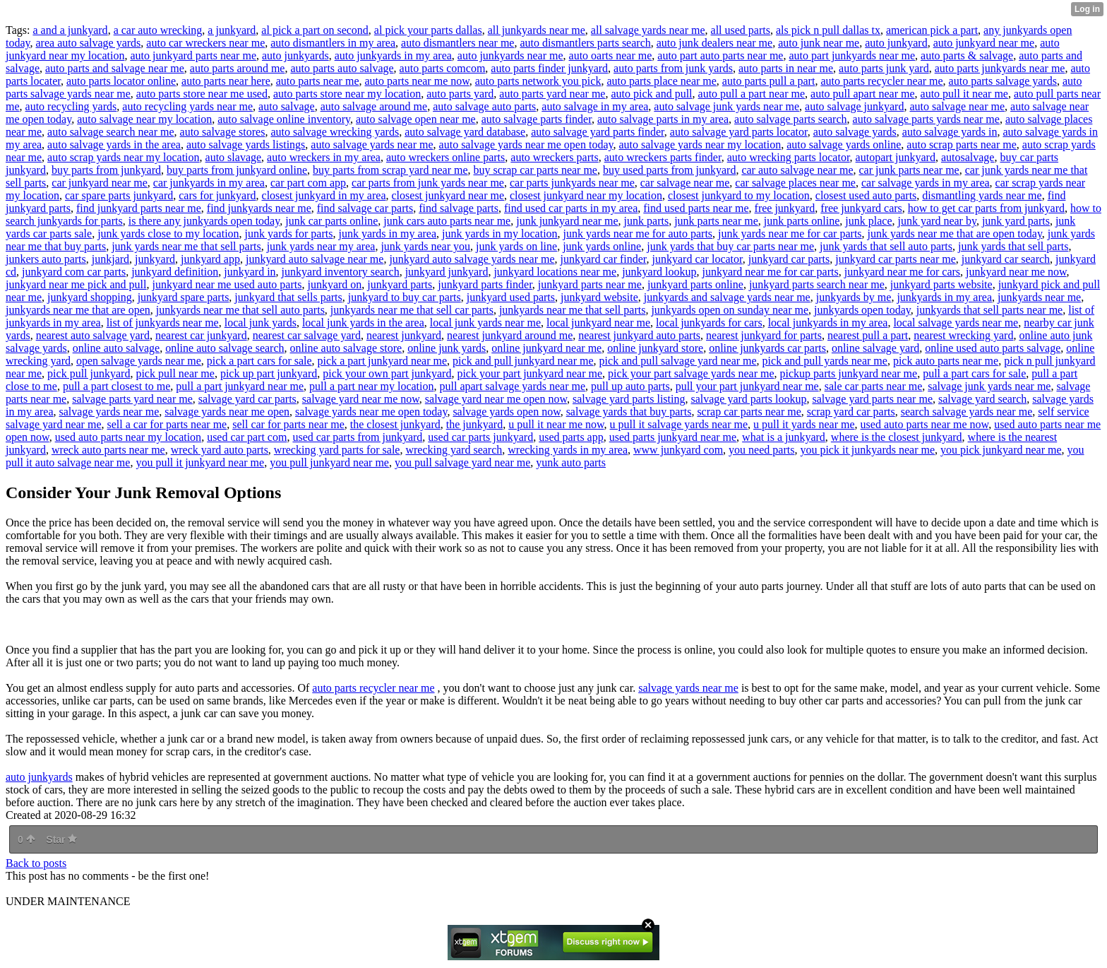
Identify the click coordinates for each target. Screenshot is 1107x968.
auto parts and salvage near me (114, 68)
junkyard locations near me (554, 272)
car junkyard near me (99, 183)
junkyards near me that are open (78, 310)
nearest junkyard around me (510, 335)
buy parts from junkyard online (237, 170)
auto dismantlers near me (457, 43)
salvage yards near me (109, 412)
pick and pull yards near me (824, 361)
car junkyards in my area (209, 183)
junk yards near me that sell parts (186, 246)
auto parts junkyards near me (1000, 68)
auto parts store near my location (347, 94)
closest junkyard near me (448, 195)
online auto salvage (116, 348)
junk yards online (602, 246)
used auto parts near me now (925, 424)
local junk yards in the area (363, 323)
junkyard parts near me (590, 284)
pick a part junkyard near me (382, 361)
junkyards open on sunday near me (729, 310)
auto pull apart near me (862, 94)
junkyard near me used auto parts (227, 284)
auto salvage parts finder (536, 119)
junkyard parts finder (485, 284)
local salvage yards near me (955, 323)
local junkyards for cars (709, 323)
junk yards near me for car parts (789, 234)
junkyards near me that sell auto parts (240, 310)
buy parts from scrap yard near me (390, 170)
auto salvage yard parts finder (597, 132)
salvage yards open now (506, 412)
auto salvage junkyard (854, 106)
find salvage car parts (365, 208)
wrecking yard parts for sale (337, 450)
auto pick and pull (651, 94)
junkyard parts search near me (817, 284)
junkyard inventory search (341, 272)
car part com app (308, 183)
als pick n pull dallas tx (828, 30)
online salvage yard (875, 348)
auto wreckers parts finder (663, 157)
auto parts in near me (785, 68)
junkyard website (599, 297)
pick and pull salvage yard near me (678, 361)
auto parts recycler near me (881, 81)
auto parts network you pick (538, 81)
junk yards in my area (387, 234)
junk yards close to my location (168, 234)
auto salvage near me (957, 106)
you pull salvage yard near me (462, 462)
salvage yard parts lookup (748, 399)
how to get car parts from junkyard (986, 208)
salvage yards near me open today (371, 412)
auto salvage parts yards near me (926, 119)
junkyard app (210, 259)
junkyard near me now (1016, 272)
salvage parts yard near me (132, 399)
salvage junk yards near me (989, 386)
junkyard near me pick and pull (76, 284)
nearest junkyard (403, 335)
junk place (868, 221)
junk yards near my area (321, 246)
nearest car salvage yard (307, 335)
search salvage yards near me (967, 412)
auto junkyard (896, 43)
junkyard (155, 259)
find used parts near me (695, 208)
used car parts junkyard (480, 437)
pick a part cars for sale (259, 361)
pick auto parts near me (945, 361)
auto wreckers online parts (445, 157)
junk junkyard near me (567, 221)
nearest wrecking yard (963, 335)
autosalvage (968, 157)
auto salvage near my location (144, 119)
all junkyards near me (536, 30)
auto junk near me (818, 43)
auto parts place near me (661, 81)
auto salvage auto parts (484, 106)
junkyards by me (854, 297)
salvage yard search (982, 399)
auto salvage (286, 106)
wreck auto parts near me (108, 450)
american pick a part (932, 30)
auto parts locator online (121, 81)
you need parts (761, 450)
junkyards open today (862, 310)
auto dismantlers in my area (332, 43)
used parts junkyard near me (672, 437)
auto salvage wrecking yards (334, 132)
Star (61, 839)
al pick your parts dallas (428, 30)
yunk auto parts (571, 462)
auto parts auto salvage (341, 68)
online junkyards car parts (767, 348)
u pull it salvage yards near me (679, 424)
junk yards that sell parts (1013, 246)
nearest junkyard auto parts (639, 335)
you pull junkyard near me (329, 462)
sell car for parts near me (288, 424)
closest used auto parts (866, 195)
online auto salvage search (224, 348)
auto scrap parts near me (961, 144)
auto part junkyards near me (852, 55)
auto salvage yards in (950, 132)
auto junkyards (295, 55)
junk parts (646, 221)
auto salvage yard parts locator (739, 132)
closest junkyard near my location (586, 195)
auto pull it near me (964, 94)
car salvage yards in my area (925, 183)
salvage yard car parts (247, 399)
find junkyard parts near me (138, 208)
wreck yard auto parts (219, 450)
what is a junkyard (783, 437)
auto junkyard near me (984, 43)
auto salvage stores (222, 132)
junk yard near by (937, 221)
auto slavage (233, 157)
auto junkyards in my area (393, 55)
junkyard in (249, 272)
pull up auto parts (630, 386)
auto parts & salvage (967, 55)
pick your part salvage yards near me (691, 373)
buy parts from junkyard (106, 170)
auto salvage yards (855, 132)
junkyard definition (174, 272)
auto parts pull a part (768, 81)
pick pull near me (175, 373)
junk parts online (802, 221)
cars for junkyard (217, 195)
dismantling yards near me (981, 195)
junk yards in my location (500, 234)
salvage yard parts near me (872, 399)
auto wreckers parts (554, 157)
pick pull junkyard (88, 373)
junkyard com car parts (74, 272)
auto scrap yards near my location (123, 157)
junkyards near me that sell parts (572, 310)
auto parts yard (459, 94)
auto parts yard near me (552, 94)
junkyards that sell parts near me (989, 310)
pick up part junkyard (268, 373)
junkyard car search (1006, 259)
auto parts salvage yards (1003, 81)
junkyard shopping (89, 297)
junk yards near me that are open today (955, 234)
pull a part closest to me (116, 386)
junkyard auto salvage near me (314, 259)
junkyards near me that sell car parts (411, 310)
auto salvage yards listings (245, 144)
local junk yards (261, 323)
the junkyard (474, 424)
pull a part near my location (371, 386)
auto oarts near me (610, 55)
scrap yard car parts (851, 412)
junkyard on (334, 284)
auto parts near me (317, 81)
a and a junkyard (69, 30)
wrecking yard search (453, 450)
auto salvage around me (374, 106)
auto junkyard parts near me (193, 55)
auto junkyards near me (510, 55)
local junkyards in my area (828, 323)
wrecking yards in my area (568, 450)
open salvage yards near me (138, 361)
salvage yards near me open (226, 412)
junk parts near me (716, 221)
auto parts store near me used (202, 94)
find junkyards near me (259, 208)
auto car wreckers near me (205, 43)
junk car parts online (331, 221)
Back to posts (36, 863)
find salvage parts (458, 208)
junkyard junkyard (447, 272)
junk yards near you (425, 246)
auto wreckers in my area (324, 157)
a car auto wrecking (158, 30)
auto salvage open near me (416, 119)
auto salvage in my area (594, 106)
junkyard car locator (697, 259)
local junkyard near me (598, 323)
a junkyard (232, 30)
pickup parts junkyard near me (849, 373)
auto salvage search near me (110, 132)
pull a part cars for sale (974, 373)
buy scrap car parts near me (535, 170)
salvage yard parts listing (629, 399)
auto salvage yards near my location (699, 144)
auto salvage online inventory (283, 119)
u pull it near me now (556, 424)
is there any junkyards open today (204, 221)
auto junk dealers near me (714, 43)
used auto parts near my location (128, 437)
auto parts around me (237, 68)
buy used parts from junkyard (669, 170)
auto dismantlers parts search (585, 43)
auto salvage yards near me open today (526, 144)
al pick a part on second (315, 30)
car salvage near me (685, 183)
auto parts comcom (443, 68)
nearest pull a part (867, 335)
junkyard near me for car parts (770, 272)
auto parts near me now (417, 81)
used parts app (571, 437)
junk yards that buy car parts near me (730, 246)
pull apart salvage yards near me (513, 386)
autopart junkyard (895, 157)
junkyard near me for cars (902, 272)
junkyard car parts (789, 259)
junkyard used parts (511, 297)
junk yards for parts (289, 234)
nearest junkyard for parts (764, 335)
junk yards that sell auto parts (886, 246)
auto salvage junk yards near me (726, 106)
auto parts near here (225, 81)
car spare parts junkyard (119, 195)
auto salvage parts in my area (663, 119)
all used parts (740, 30)
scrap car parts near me (749, 412)
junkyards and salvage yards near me (727, 297)
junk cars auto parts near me (446, 221)
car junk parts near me (909, 170)
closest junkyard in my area (324, 195)
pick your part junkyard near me (529, 373)
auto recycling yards (71, 106)
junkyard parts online (695, 284)
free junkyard (785, 208)
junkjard (110, 259)
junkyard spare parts (183, 297)
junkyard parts (399, 284)
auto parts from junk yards (673, 68)
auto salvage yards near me (372, 144)
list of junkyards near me (163, 323)
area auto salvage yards (88, 43)
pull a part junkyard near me (240, 386)
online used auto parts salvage (992, 348)
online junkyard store (655, 348)
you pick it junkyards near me (867, 450)
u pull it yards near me (804, 424)
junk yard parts (1016, 221)
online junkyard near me (546, 348)
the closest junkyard (395, 424)
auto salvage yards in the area (114, 144)
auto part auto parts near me (720, 55)
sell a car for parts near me (167, 424)
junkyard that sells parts (288, 297)
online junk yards (446, 348)
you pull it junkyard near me (200, 462)
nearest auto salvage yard (93, 335)
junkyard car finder (604, 259)
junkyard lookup (659, 272)
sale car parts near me (874, 386)
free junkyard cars (861, 208)
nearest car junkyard (201, 335)
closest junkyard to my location (739, 195)
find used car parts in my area (571, 208)
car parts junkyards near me (572, 183)
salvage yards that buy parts (629, 412)
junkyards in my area (944, 297)
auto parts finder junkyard (549, 68)
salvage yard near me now (360, 399)
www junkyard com (678, 450)
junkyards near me (1039, 297)
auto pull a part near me (752, 94)
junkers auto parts (46, 259)
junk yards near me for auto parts (637, 234)
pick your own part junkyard (387, 373)
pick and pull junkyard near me (523, 361)
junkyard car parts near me (895, 259)
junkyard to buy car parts (404, 297)
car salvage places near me (795, 183)
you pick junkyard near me (1001, 450)
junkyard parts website (941, 284)
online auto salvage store (346, 348)
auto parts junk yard (884, 68)
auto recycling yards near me (187, 106)
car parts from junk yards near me (428, 183)
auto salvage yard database (465, 132)
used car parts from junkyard (357, 437)
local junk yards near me (485, 323)
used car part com (247, 437)
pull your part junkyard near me (747, 386)
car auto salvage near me (797, 170)
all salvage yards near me (648, 30)
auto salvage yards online (843, 144)
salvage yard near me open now (496, 399)
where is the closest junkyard (896, 437)
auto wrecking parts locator (788, 157)
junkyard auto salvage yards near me (471, 259)
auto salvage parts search (790, 119)
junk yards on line (516, 246)
